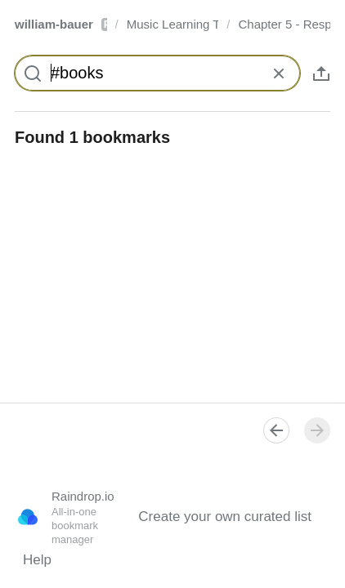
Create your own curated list (224, 516)
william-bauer (61, 24)
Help (37, 560)
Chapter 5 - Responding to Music (284, 24)
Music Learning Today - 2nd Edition (173, 24)
